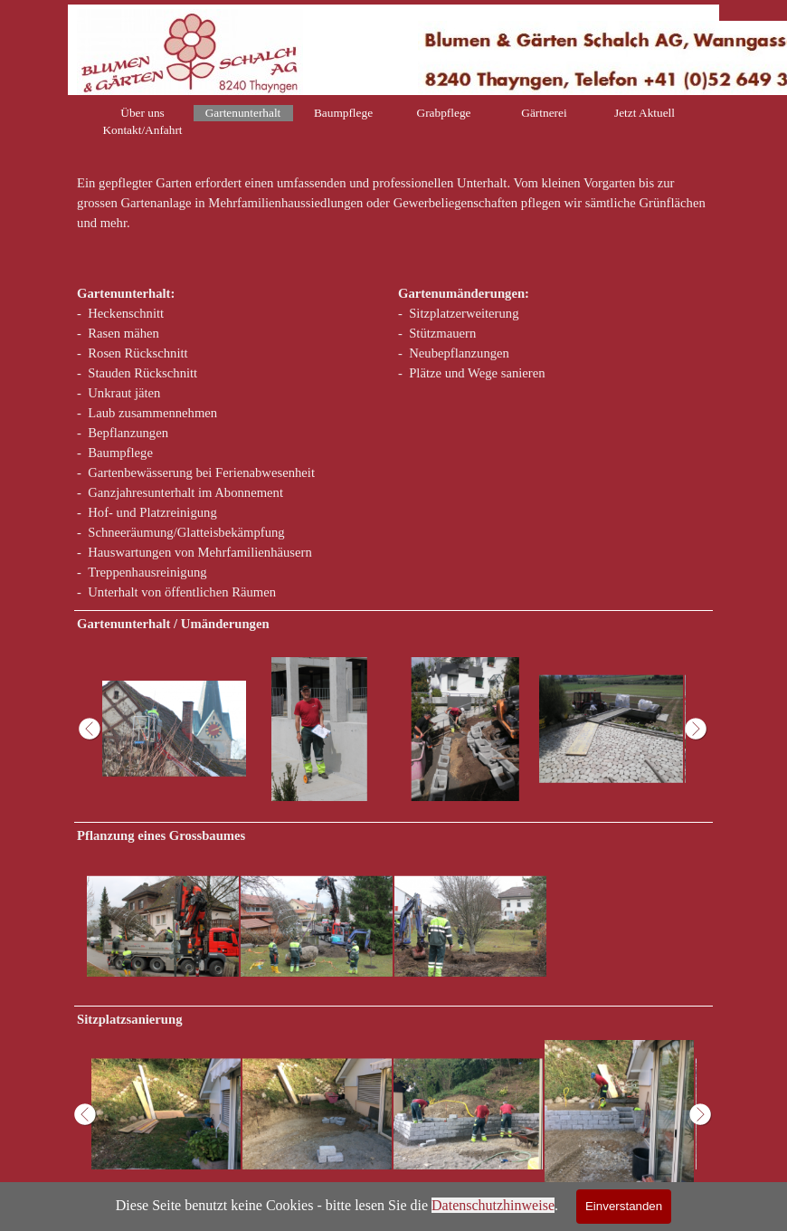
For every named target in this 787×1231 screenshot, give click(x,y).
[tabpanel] (393, 212)
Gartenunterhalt (243, 112)
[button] (174, 729)
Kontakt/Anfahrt (142, 130)
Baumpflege (343, 112)
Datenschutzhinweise (493, 1205)
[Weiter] (694, 729)
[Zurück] (92, 729)
